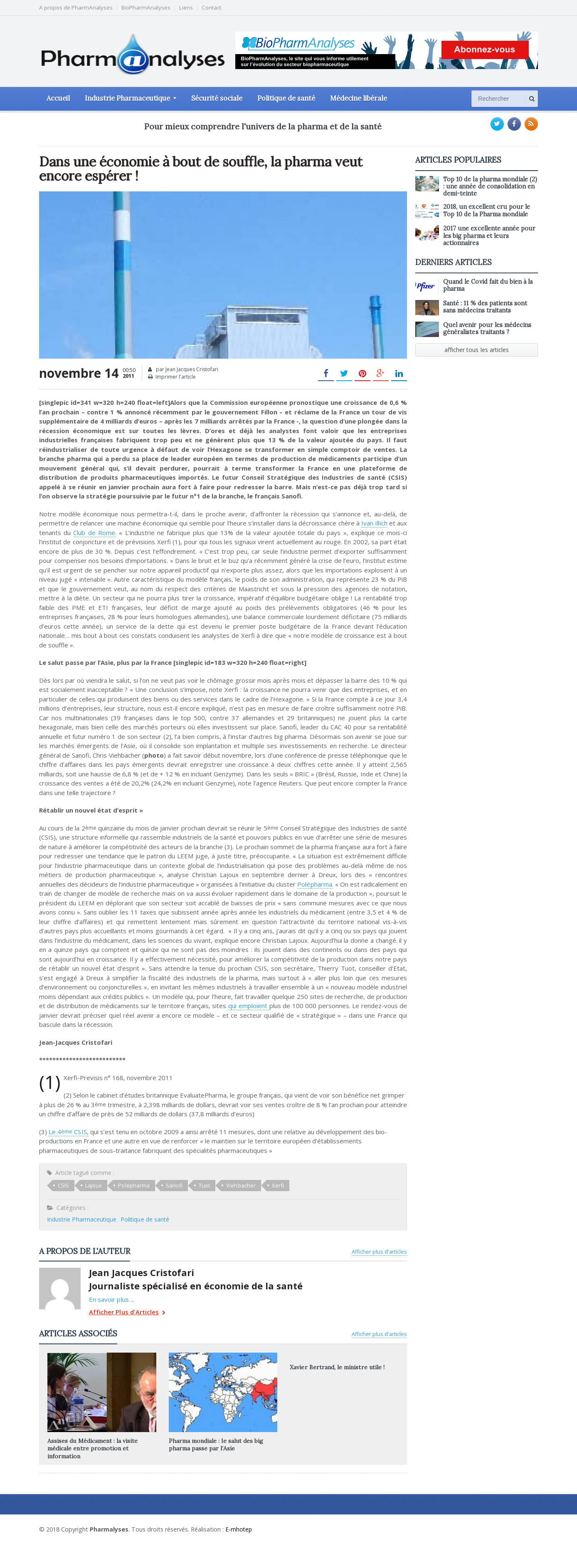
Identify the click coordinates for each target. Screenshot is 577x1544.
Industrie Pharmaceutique (81, 1219)
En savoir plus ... (111, 1299)
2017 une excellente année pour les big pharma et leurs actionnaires (489, 236)
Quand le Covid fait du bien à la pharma (487, 285)
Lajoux (93, 1185)
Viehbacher (240, 1185)
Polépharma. (315, 884)
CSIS (63, 1185)
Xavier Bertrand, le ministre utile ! (337, 1367)
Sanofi (173, 1185)
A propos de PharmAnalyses (76, 7)
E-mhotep (239, 1529)
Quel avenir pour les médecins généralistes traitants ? (487, 328)
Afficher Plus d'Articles (126, 1313)
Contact (211, 7)
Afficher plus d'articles (379, 1251)
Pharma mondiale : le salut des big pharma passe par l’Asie (216, 1444)
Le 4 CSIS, (68, 1132)
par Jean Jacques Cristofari (183, 369)
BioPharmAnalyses (145, 7)
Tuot (204, 1185)
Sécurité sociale (216, 98)
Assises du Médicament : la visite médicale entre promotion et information (92, 1448)
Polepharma (133, 1185)
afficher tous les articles (477, 350)
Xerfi (277, 1185)
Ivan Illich (374, 523)
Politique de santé (286, 98)
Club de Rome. (94, 532)
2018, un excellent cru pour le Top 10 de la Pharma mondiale (486, 210)
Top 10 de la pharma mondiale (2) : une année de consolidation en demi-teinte (490, 187)
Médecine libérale (358, 98)
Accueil (58, 98)
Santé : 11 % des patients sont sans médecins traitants (485, 307)
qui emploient (248, 1005)
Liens (186, 7)
